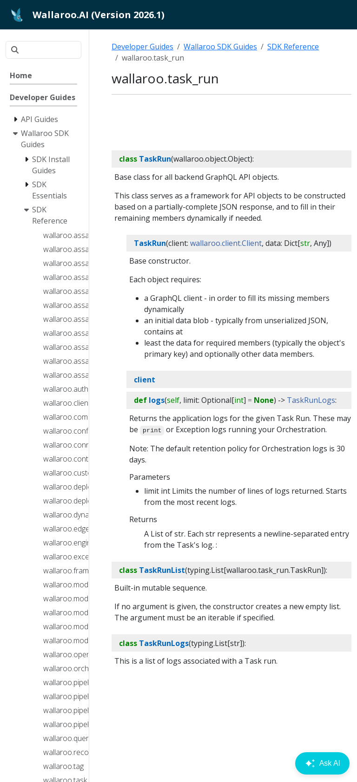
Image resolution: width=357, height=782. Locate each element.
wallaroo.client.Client (226, 243)
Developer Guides (142, 46)
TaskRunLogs (311, 400)
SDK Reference (293, 46)
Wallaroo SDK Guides (220, 46)
